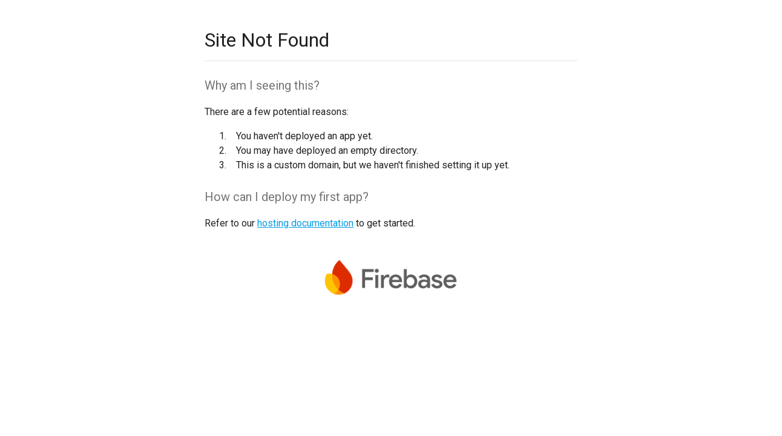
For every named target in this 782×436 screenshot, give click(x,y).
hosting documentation (305, 223)
